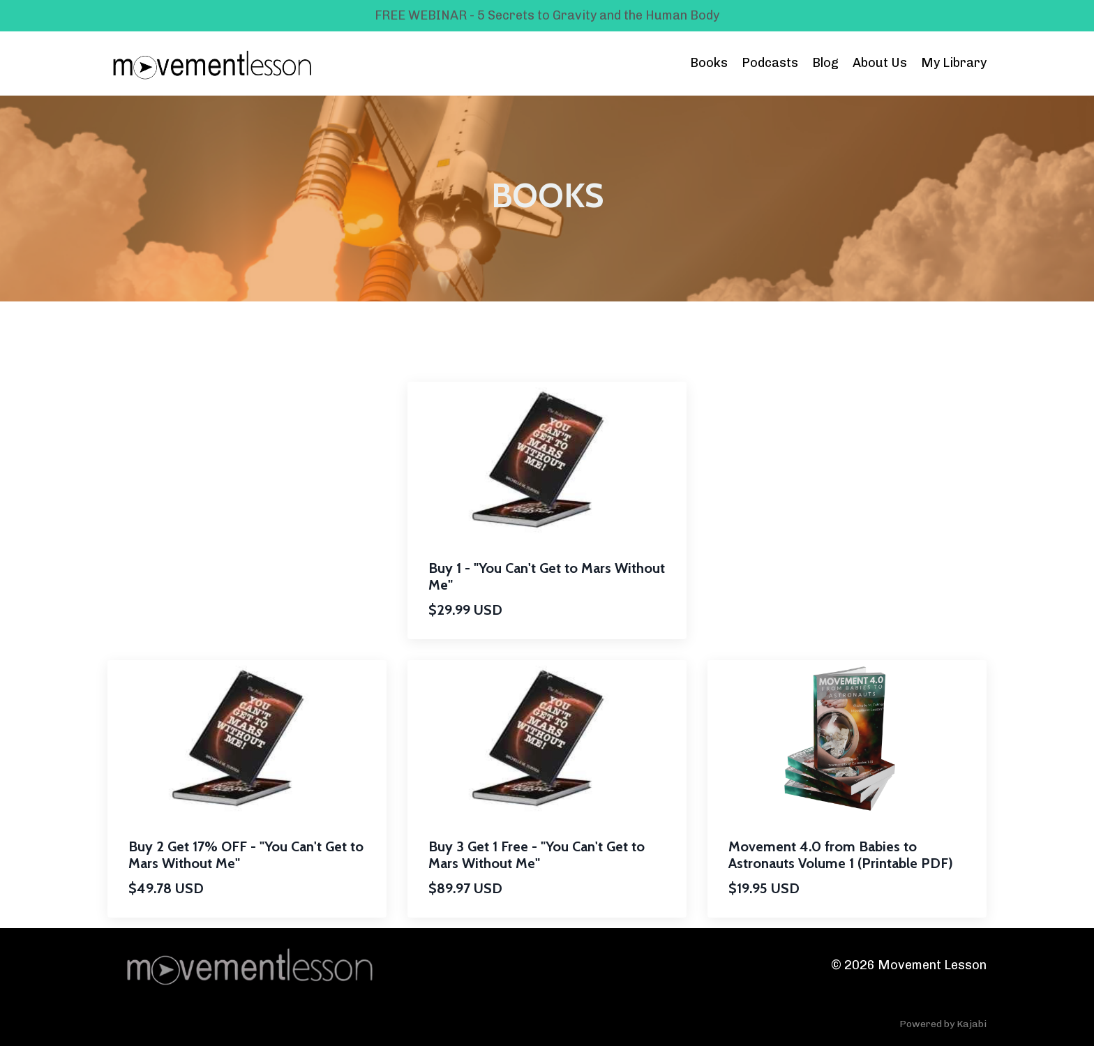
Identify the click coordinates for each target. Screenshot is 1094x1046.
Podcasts (770, 62)
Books (709, 62)
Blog (825, 62)
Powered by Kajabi (943, 1024)
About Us (880, 62)
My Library (954, 62)
